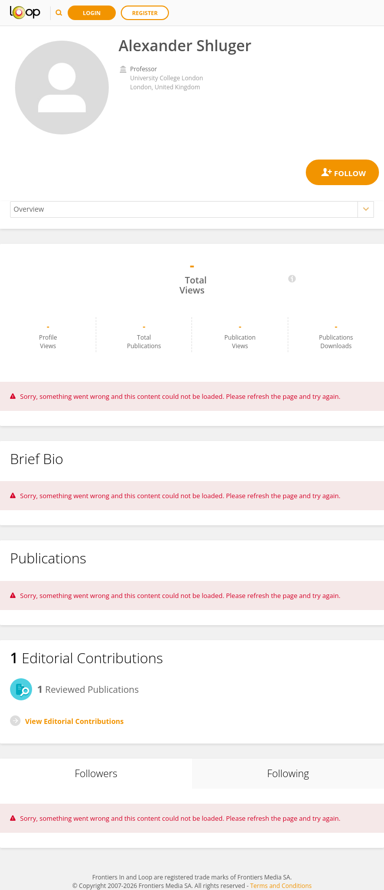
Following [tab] (288, 773)
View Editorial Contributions (74, 721)
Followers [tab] (96, 773)
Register (145, 13)
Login (92, 13)
